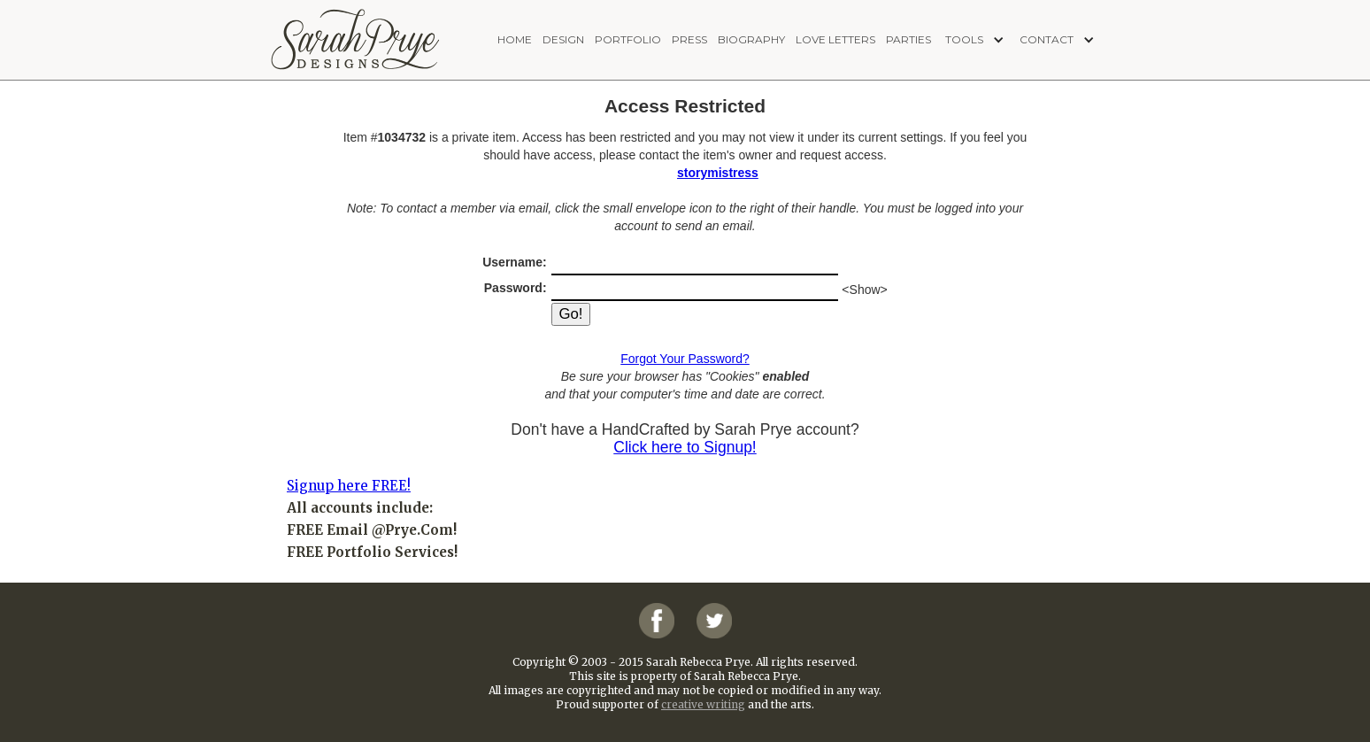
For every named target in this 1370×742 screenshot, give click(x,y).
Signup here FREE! (349, 485)
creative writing (703, 704)
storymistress (717, 173)
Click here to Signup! (684, 447)
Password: (517, 288)
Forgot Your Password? (685, 359)
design (563, 39)
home (514, 39)
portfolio (628, 39)
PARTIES (908, 39)
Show (865, 289)
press (689, 39)
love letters (835, 39)
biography (751, 39)
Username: (516, 262)
